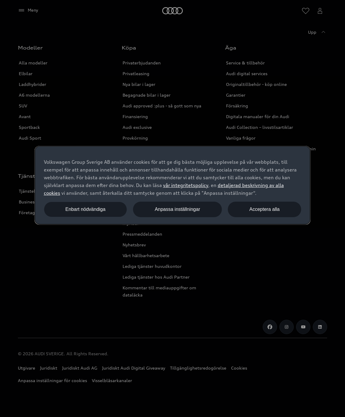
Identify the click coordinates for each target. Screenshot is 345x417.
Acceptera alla (264, 209)
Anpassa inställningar (177, 209)
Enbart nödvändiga (85, 209)
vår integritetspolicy (185, 185)
